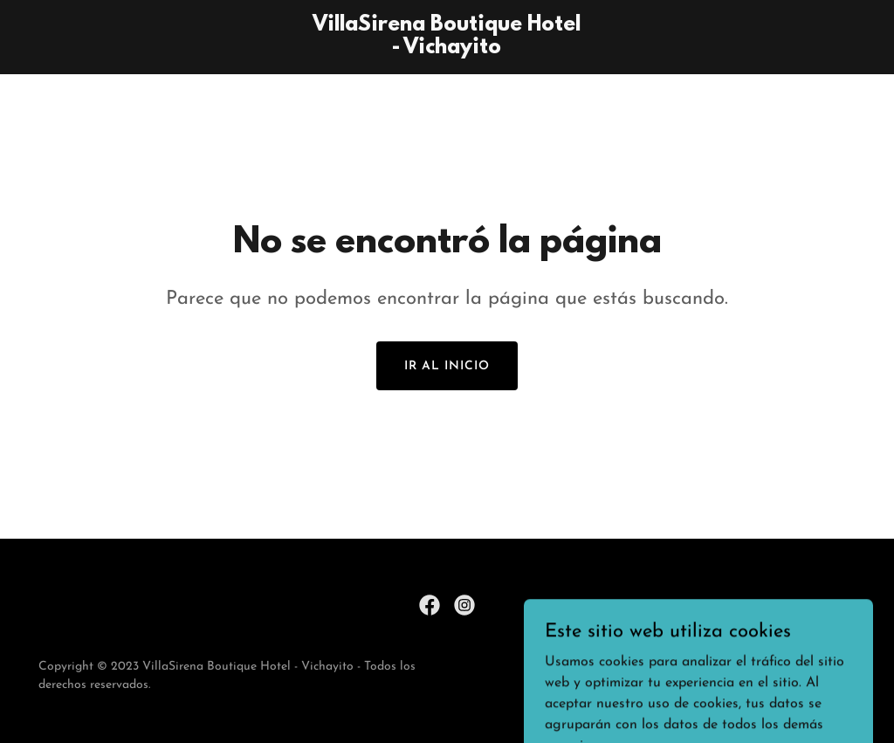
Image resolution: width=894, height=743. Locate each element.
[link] (446, 50)
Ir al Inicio (447, 366)
